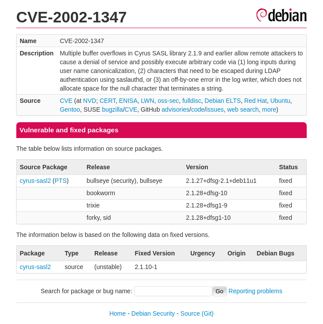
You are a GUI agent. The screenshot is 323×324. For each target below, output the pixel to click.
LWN (147, 100)
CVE (66, 100)
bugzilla (112, 109)
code (197, 109)
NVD (90, 100)
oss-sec (168, 100)
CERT (107, 100)
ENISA (128, 100)
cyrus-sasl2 (35, 180)
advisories (175, 109)
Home (117, 313)
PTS (61, 180)
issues (215, 109)
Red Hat (255, 100)
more (269, 109)
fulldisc (191, 100)
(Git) (208, 313)
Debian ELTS (222, 100)
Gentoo (70, 109)
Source (190, 313)
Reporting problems (255, 291)
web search (243, 109)
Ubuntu (280, 100)
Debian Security (153, 313)
